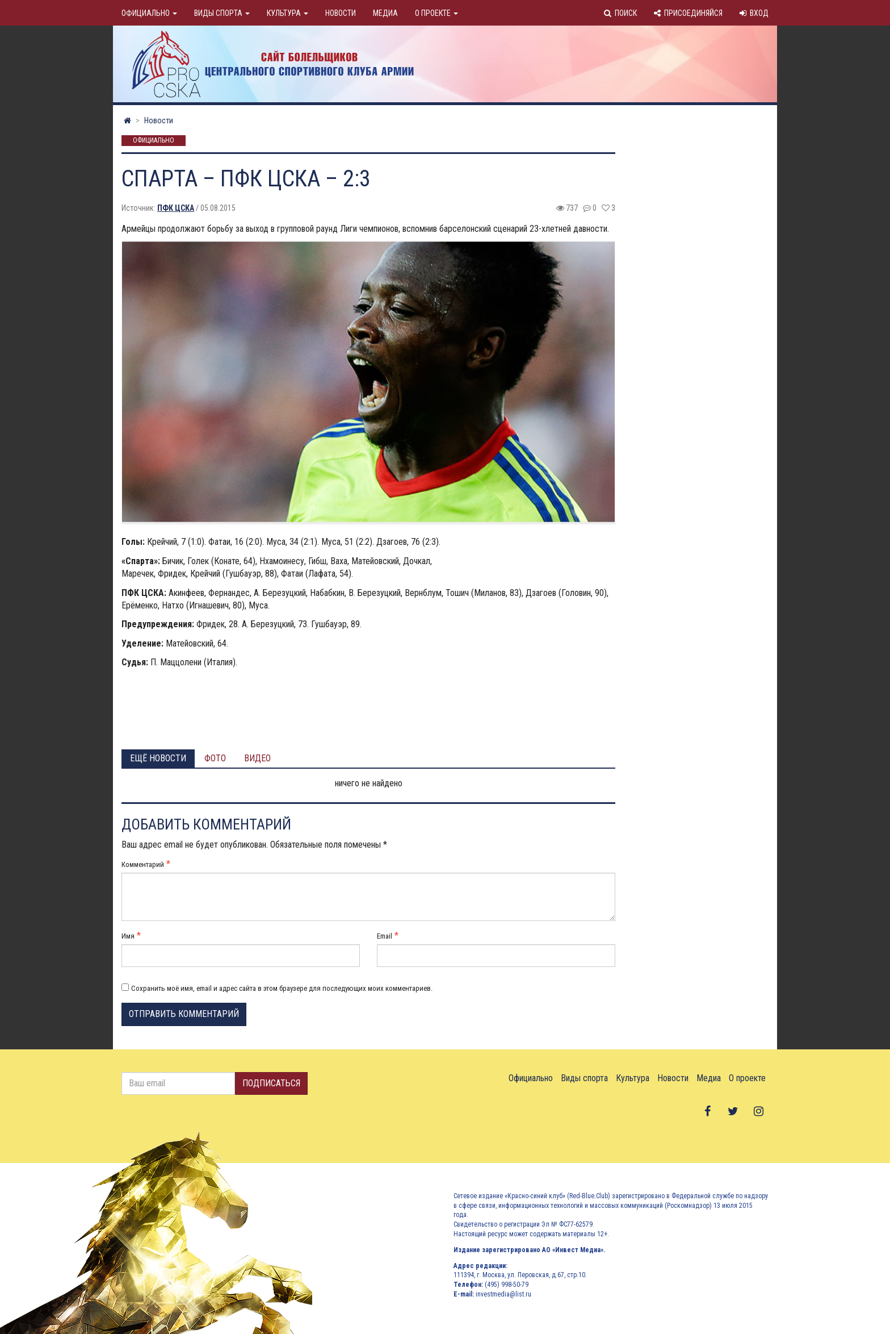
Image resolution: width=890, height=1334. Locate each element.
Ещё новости (158, 758)
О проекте (436, 13)
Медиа (385, 13)
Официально (149, 13)
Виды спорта (222, 13)
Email (384, 936)
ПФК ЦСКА (175, 207)
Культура (287, 13)
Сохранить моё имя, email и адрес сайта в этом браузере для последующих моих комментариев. (282, 988)
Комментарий (142, 864)
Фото (215, 758)
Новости (340, 13)
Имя (128, 936)
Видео (257, 758)
